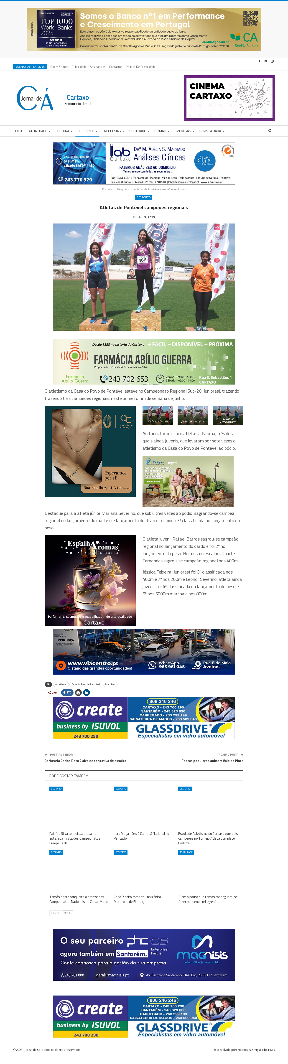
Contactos (115, 66)
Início (19, 131)
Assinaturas (98, 66)
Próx (68, 920)
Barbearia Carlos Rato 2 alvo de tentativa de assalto (85, 767)
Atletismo (60, 691)
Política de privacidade (140, 66)
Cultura (62, 131)
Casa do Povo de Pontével (86, 691)
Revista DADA (210, 131)
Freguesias (112, 131)
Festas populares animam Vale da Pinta (212, 767)
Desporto (86, 131)
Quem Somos (59, 66)
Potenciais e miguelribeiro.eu (256, 1057)
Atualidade (38, 131)
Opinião (160, 131)
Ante (55, 920)
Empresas (183, 131)
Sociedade (137, 131)
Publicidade (79, 66)
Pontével (110, 691)
